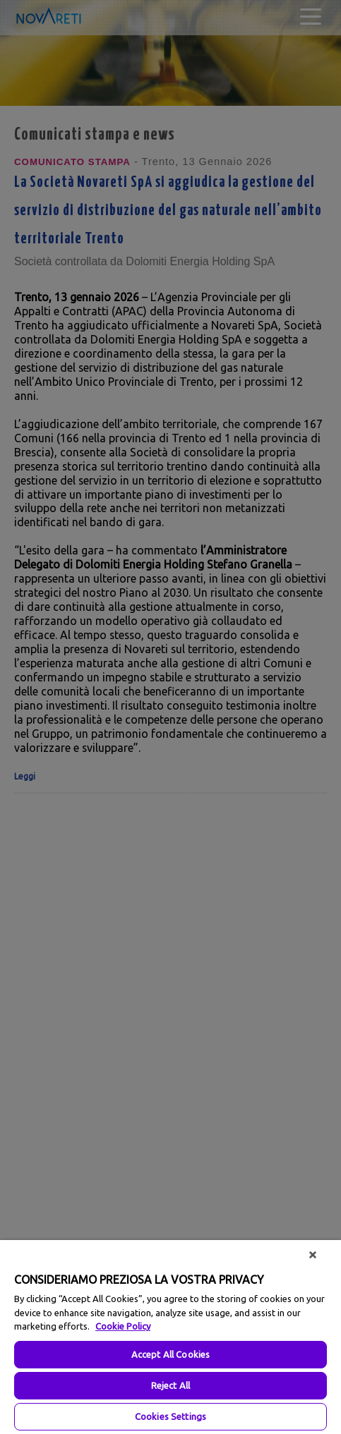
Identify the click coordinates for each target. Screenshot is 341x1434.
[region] (170, 1337)
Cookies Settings (170, 1416)
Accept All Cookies (170, 1354)
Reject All (170, 1385)
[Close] (313, 1255)
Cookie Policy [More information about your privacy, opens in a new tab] (122, 1326)
